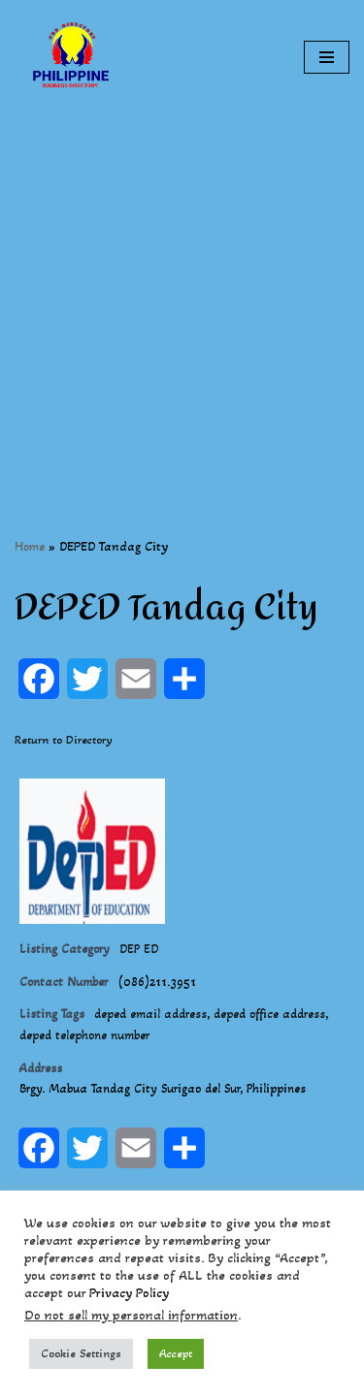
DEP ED (138, 949)
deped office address (269, 1014)
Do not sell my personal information (131, 1315)
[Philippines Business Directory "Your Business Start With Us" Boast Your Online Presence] (73, 57)
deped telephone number (84, 1035)
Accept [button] (175, 1353)
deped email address (150, 1014)
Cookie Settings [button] (81, 1353)
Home (30, 546)
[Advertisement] (182, 296)
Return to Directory (64, 739)
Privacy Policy (129, 1293)
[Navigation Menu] (326, 57)
